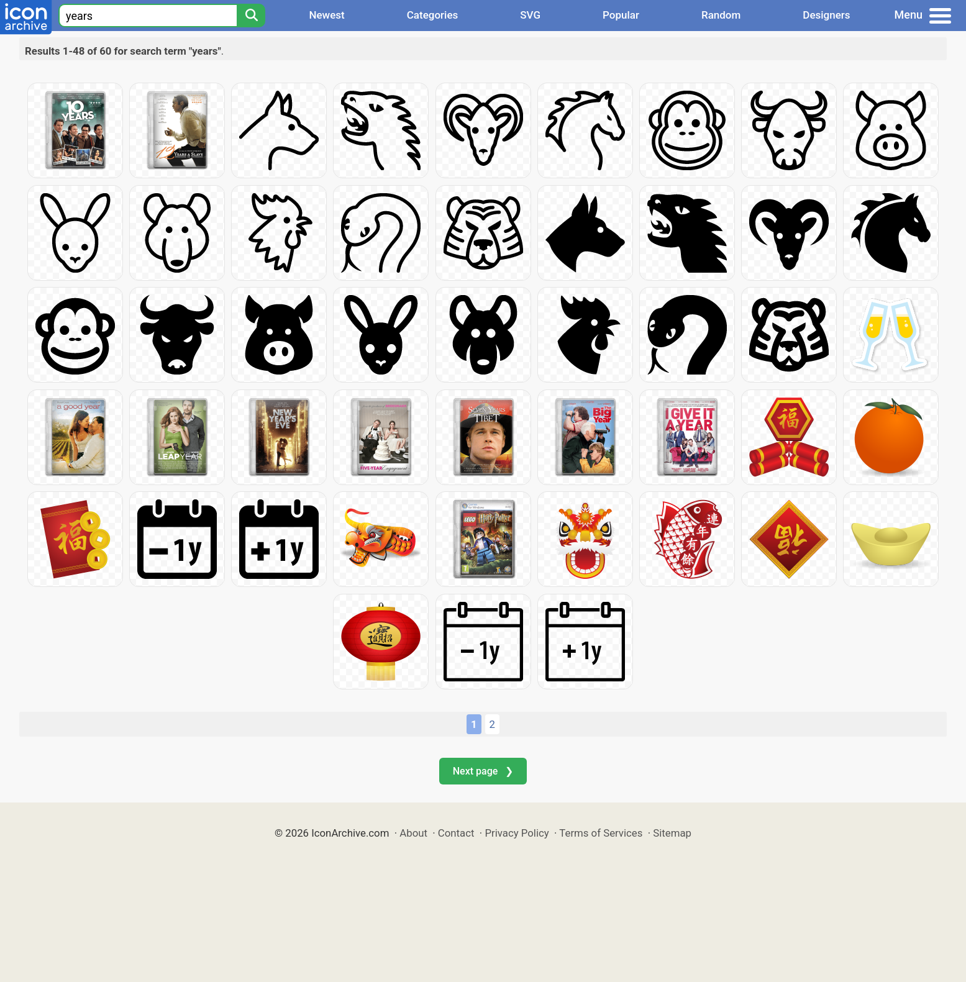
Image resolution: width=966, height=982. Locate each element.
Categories (432, 15)
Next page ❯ (483, 771)
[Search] (251, 15)
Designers (826, 15)
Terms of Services (600, 833)
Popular (621, 15)
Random (720, 15)
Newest (326, 15)
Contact (456, 833)
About (413, 833)
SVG (530, 15)
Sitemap (672, 833)
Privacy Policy (517, 833)
